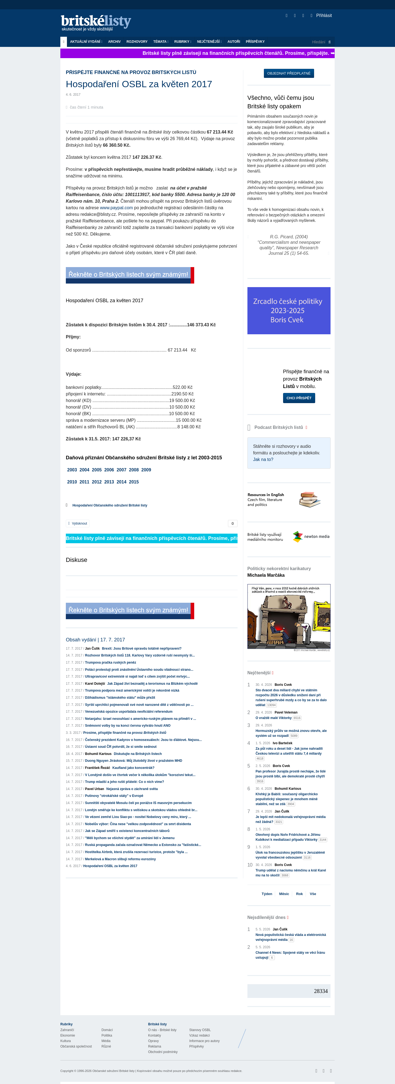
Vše (313, 894)
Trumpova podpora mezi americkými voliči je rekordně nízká (132, 690)
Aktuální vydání (86, 42)
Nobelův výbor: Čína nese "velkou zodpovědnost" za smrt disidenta (138, 824)
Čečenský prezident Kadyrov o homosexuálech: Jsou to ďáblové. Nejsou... (143, 740)
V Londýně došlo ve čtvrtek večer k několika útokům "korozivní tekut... (140, 775)
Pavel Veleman (286, 712)
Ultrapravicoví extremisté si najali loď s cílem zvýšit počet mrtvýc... (137, 676)
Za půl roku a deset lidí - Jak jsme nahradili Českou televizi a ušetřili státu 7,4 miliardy (289, 754)
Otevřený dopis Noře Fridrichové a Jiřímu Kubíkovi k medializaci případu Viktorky (292, 837)
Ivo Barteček (282, 743)
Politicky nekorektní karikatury (279, 572)
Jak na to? (263, 459)
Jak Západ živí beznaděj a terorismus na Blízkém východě (152, 684)
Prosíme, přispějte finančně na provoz (124, 733)
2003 (72, 470)
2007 (121, 470)
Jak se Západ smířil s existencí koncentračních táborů (127, 831)
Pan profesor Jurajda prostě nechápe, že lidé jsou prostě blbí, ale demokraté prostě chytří (291, 776)
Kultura (65, 1041)
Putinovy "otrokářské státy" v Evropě (114, 796)
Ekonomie (67, 1035)
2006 (109, 470)
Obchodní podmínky (162, 1052)
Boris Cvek (283, 685)
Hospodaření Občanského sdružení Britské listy (109, 505)
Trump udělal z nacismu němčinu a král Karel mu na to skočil (291, 873)
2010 (72, 482)
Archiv (114, 42)
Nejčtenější (209, 42)
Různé (106, 1046)
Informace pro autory (204, 1041)
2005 (97, 470)
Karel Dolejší (95, 684)
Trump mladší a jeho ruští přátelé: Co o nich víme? (124, 782)
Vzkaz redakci (199, 1035)
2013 (109, 482)
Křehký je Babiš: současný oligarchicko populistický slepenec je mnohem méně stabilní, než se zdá (287, 799)
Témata (161, 42)
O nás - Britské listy (162, 1030)
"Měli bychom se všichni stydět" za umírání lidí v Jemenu (129, 838)
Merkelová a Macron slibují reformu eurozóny (120, 859)
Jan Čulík (92, 648)
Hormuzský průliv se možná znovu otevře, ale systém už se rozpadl (291, 733)
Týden (267, 894)
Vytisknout (77, 523)
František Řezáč (97, 768)
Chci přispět (299, 398)
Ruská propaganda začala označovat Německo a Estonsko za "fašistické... (143, 845)
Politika (106, 1035)
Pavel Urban (94, 789)
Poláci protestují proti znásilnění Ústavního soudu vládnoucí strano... (139, 670)
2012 (97, 482)
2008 (134, 470)
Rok (299, 894)
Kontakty (154, 1035)
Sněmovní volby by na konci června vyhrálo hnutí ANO (128, 726)
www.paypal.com (116, 207)
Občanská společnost (76, 1046)
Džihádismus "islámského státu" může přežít (120, 698)
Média (106, 1041)
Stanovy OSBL (200, 1030)
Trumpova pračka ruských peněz (110, 662)
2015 (134, 482)
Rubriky (182, 42)
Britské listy (98, 23)
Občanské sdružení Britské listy (113, 1070)
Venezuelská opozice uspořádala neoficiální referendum (129, 712)
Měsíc (284, 894)
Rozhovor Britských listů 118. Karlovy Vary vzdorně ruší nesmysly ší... (140, 655)
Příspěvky (255, 42)
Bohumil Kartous (98, 754)
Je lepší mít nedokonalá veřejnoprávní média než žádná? (291, 819)
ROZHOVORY (137, 42)
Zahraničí (67, 1030)
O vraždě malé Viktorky (279, 718)
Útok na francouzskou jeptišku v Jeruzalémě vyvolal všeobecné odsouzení (290, 855)
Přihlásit (321, 15)
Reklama (154, 1046)
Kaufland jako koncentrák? (133, 768)
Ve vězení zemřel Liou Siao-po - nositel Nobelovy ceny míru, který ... (138, 817)
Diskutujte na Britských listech (138, 754)
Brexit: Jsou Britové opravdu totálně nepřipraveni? (142, 648)
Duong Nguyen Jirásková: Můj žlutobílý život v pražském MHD (133, 761)
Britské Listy (291, 1034)
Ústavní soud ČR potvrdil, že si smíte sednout (121, 747)
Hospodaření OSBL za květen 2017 (110, 866)
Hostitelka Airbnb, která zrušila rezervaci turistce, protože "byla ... (136, 852)
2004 (84, 470)
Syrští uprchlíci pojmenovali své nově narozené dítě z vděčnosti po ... (139, 705)
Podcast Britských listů (275, 427)
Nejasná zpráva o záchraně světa (132, 789)
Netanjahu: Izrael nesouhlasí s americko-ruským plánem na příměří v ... (140, 719)
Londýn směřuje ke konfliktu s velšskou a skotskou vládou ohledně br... (141, 810)
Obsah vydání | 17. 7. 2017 (95, 640)
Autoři (233, 42)
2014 (121, 482)
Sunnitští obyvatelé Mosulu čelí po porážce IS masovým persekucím (138, 803)
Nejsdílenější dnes (266, 917)
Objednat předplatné (289, 73)
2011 (84, 482)
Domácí (107, 1030)
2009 (146, 470)
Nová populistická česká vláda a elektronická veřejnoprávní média (291, 937)
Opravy (153, 1041)
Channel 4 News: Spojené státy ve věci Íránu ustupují (290, 955)
